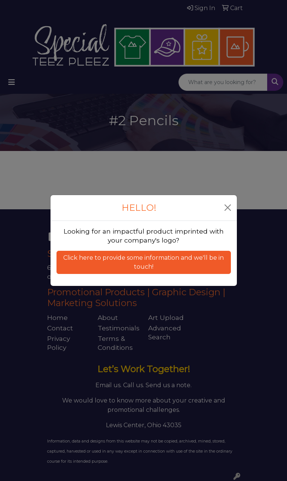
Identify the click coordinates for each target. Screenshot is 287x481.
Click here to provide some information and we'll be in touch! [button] (143, 262)
